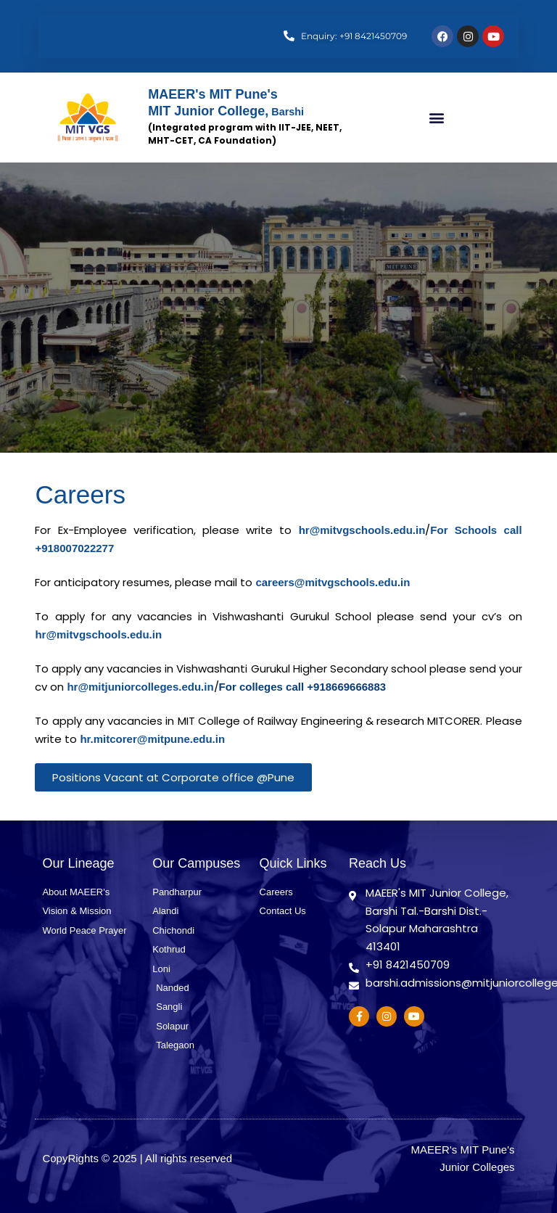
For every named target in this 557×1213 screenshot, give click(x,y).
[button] (436, 118)
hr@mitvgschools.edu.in (362, 530)
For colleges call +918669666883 (303, 686)
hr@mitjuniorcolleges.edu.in (140, 686)
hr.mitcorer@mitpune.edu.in (152, 739)
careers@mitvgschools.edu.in (332, 582)
